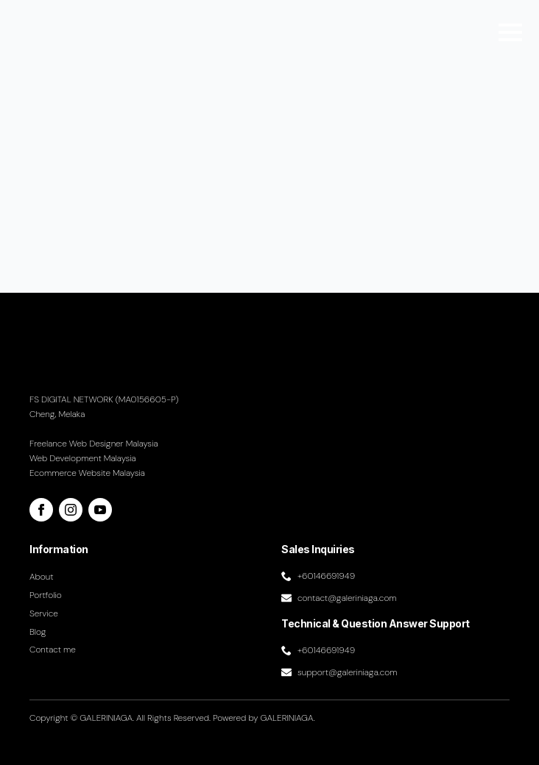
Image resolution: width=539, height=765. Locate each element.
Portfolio (45, 595)
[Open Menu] (510, 32)
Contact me (52, 649)
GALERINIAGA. (288, 718)
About (41, 577)
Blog (37, 632)
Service (43, 613)
